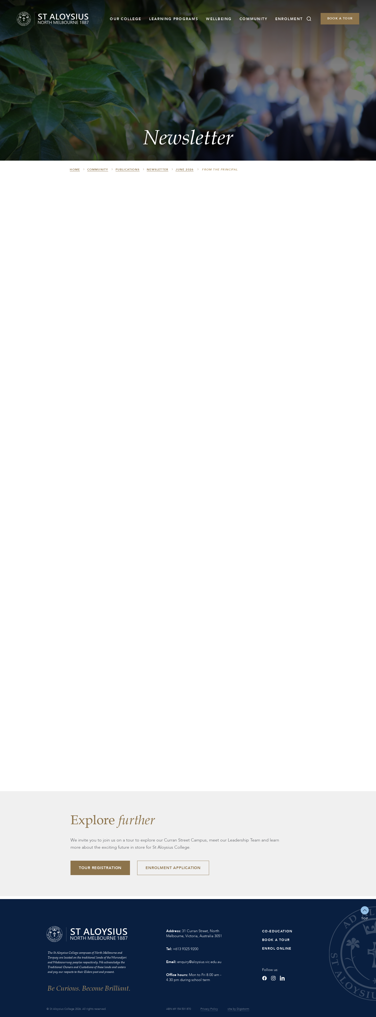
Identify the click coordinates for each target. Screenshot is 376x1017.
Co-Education (277, 931)
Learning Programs (173, 19)
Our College (125, 19)
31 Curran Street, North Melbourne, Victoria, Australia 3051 (194, 933)
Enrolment (289, 19)
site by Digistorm (238, 1009)
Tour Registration (100, 868)
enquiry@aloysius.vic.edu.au (199, 961)
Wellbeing (219, 19)
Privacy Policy (209, 1009)
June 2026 (185, 169)
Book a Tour (339, 18)
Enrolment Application (173, 868)
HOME (75, 169)
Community (253, 19)
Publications (128, 169)
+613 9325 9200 (185, 949)
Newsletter (157, 169)
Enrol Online (277, 948)
